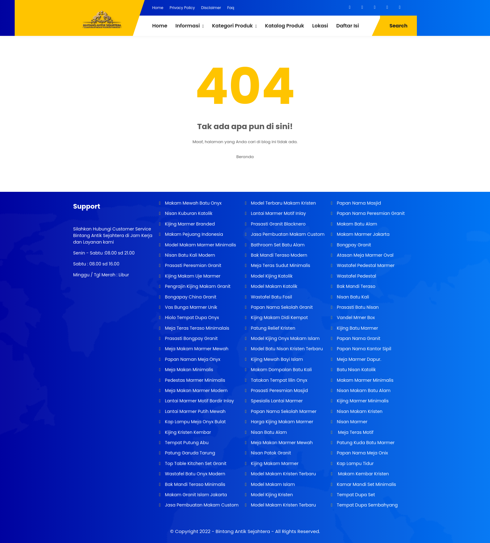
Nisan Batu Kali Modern (189, 255)
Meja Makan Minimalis (188, 369)
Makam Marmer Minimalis (364, 380)
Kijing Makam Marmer (274, 463)
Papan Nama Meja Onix (362, 453)
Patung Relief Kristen (272, 328)
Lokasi (320, 25)
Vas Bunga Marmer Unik (190, 307)
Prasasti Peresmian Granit (192, 265)
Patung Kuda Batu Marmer (365, 442)
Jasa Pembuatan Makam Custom (201, 505)
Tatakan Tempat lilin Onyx (278, 380)
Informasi (187, 25)
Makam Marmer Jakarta (362, 234)
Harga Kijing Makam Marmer (281, 422)
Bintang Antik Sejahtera (243, 531)
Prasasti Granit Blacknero (278, 224)
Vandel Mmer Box (355, 317)
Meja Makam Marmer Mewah (196, 349)
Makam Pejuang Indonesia (193, 234)
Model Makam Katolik (273, 286)
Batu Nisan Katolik (356, 369)
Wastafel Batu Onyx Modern (194, 474)
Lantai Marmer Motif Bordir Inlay (199, 401)
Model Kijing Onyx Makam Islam (285, 338)
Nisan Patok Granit (270, 453)
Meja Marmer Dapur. (358, 359)
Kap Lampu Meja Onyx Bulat (195, 422)
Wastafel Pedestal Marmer (365, 265)
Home (157, 7)
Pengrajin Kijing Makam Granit (197, 286)
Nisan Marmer (352, 422)
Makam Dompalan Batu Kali (281, 369)
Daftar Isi (347, 25)
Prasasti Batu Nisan (357, 307)
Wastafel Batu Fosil (271, 297)
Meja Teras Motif (355, 432)
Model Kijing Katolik (271, 276)
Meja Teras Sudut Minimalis (280, 265)
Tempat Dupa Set (355, 495)
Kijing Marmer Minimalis (362, 401)
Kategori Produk (232, 25)
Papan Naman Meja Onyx (192, 359)
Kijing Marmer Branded (189, 224)
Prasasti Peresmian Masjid (279, 390)
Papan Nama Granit (358, 338)
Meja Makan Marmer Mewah (281, 442)
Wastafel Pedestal (356, 276)
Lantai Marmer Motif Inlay (278, 213)
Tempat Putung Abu (186, 442)
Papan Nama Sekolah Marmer (283, 411)
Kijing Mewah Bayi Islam (276, 359)
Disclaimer (211, 7)
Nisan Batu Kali (352, 297)
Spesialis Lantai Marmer (276, 401)
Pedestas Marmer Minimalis (194, 380)
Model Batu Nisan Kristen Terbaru (286, 349)
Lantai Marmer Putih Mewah (195, 411)
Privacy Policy (182, 7)
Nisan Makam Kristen (359, 411)
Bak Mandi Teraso (355, 286)
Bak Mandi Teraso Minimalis (194, 484)
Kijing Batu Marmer (357, 328)
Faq (230, 7)
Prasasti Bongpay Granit (191, 338)
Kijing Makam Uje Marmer (192, 276)
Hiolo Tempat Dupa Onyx (191, 317)
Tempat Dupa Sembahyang (367, 505)
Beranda (245, 157)
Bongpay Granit (353, 245)
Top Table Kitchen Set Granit (195, 463)
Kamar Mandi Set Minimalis (366, 484)
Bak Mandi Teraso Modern (278, 255)
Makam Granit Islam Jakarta (195, 495)
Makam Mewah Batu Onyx (193, 203)
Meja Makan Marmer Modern (196, 390)
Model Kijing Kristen (271, 495)
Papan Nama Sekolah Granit (281, 307)
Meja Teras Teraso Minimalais (196, 328)
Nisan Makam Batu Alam (363, 390)
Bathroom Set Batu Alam (277, 245)
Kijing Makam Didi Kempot (279, 317)
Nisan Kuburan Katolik (188, 213)
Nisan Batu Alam (269, 432)
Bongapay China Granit (190, 297)
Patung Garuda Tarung (189, 453)
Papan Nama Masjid (358, 203)
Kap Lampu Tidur (355, 463)
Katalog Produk (284, 25)
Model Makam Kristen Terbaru (283, 474)
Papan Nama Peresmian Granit (370, 213)
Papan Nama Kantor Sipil (363, 349)
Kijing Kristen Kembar (187, 432)
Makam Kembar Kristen (362, 474)
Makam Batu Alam (356, 224)
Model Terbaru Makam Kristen (283, 203)
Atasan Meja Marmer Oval (364, 255)
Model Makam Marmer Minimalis (200, 245)
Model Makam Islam (272, 484)
